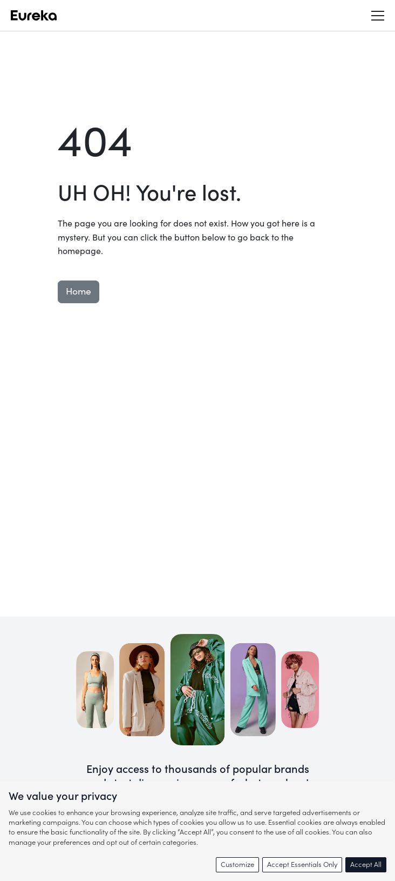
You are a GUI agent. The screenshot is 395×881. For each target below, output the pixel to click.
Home (78, 291)
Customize (237, 864)
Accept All (366, 864)
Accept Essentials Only (302, 864)
